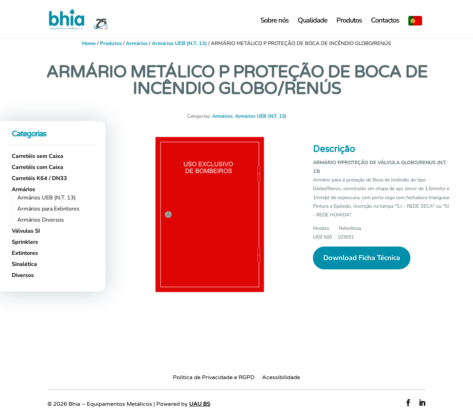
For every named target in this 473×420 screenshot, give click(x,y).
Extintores (25, 253)
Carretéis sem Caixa (37, 156)
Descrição (334, 149)
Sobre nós (274, 21)
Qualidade (312, 21)
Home (89, 43)
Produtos (349, 21)
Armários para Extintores (48, 209)
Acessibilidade (281, 378)
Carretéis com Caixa (37, 167)
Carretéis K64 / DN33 (39, 178)
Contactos (385, 21)
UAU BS (199, 404)
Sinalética (24, 264)
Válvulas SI (26, 231)
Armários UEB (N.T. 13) (179, 43)
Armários (137, 43)
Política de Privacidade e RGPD (213, 378)
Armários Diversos (40, 220)
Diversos (23, 275)
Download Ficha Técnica (361, 257)
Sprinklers (25, 242)
